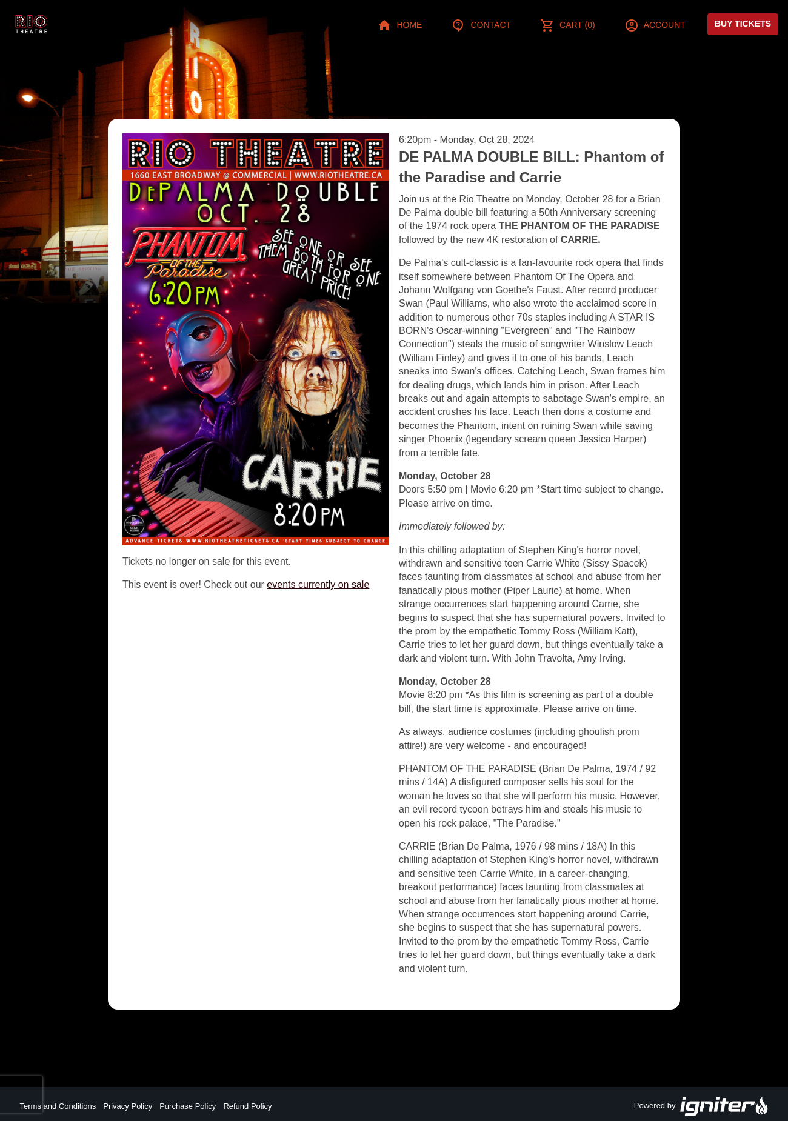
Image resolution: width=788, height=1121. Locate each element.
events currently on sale (318, 584)
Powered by (701, 1106)
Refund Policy (247, 1106)
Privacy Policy (127, 1106)
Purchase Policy (187, 1106)
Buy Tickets (743, 23)
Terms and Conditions (58, 1106)
